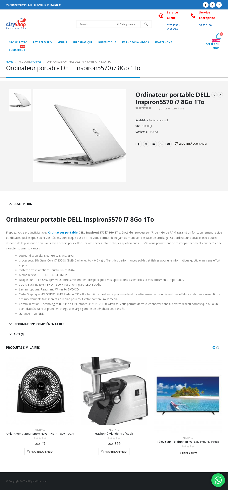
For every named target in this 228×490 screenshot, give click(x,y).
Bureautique (107, 42)
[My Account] (210, 36)
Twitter (146, 144)
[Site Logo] (16, 24)
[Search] (146, 24)
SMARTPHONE (163, 42)
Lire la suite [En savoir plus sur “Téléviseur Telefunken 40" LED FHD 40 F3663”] (189, 453)
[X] (212, 5)
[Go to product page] (40, 391)
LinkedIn (154, 144)
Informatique (83, 42)
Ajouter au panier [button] (42, 451)
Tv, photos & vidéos (135, 42)
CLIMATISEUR (17, 49)
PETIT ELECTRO (42, 42)
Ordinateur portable (62, 232)
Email (168, 144)
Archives (154, 131)
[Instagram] (219, 5)
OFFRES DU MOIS (213, 45)
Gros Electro (18, 42)
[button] (214, 347)
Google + (161, 144)
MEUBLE (62, 42)
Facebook (138, 144)
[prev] (214, 95)
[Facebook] (206, 5)
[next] (220, 95)
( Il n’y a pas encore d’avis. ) (170, 108)
